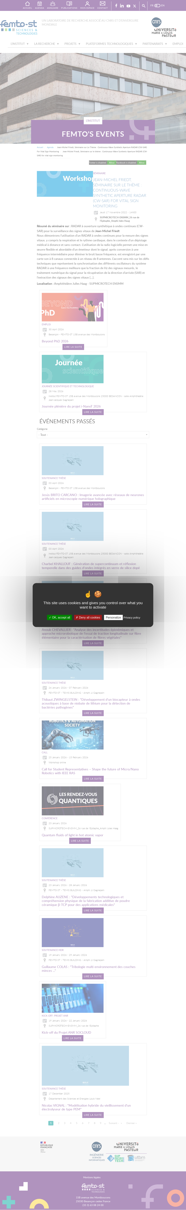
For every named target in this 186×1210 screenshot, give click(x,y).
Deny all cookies (88, 617)
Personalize (113, 617)
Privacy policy (132, 617)
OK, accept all (59, 617)
